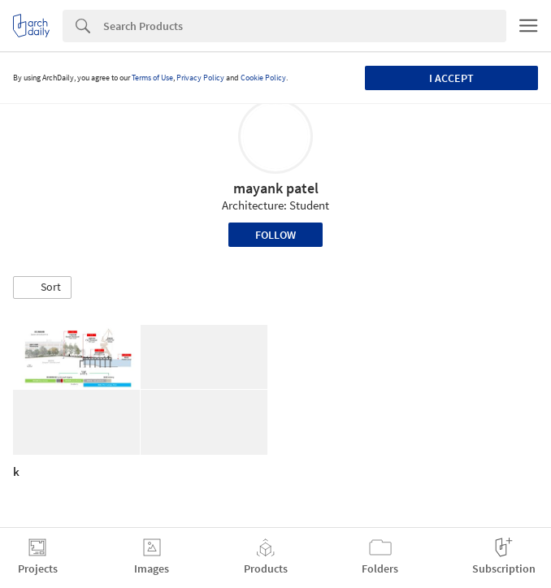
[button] (42, 287)
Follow (275, 234)
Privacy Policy (200, 77)
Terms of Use (152, 77)
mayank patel (276, 188)
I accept (451, 78)
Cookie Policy (263, 77)
